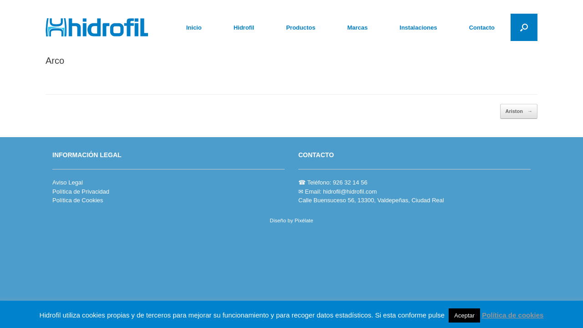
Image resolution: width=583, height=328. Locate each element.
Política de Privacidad (80, 191)
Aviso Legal (67, 182)
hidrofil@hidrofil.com (350, 191)
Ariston (518, 111)
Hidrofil (244, 27)
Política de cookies (512, 315)
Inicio (194, 27)
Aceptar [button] (464, 315)
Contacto (482, 27)
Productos (300, 27)
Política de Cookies (77, 200)
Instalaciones (418, 27)
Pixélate (304, 220)
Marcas (357, 27)
